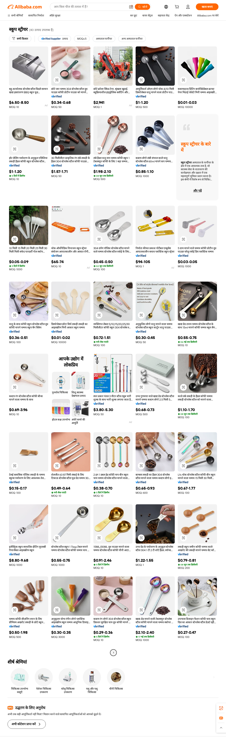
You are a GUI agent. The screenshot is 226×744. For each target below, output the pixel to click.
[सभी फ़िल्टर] (20, 38)
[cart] (177, 7)
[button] (131, 7)
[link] (221, 708)
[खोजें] (142, 7)
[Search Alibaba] (90, 7)
